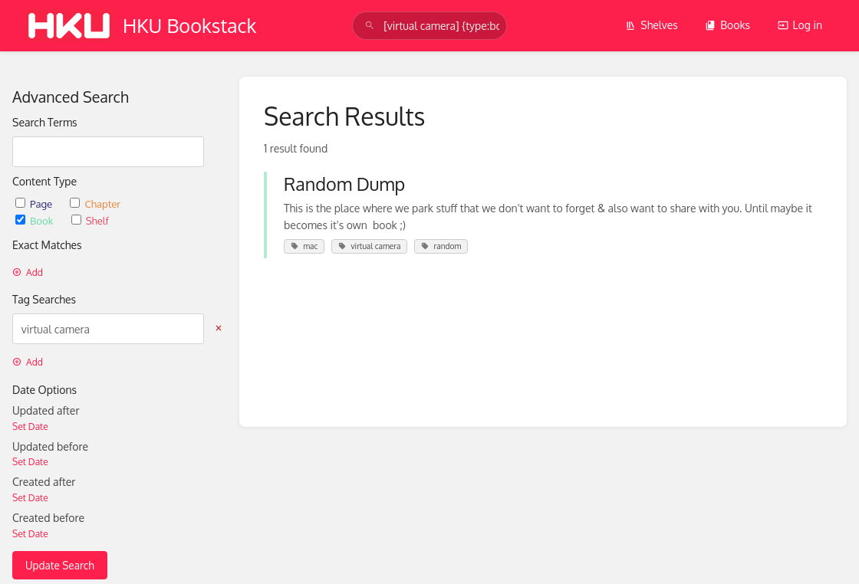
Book (35, 220)
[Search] (369, 25)
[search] (429, 25)
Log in (800, 24)
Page (34, 203)
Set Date (30, 426)
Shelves (651, 24)
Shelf (90, 220)
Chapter (95, 203)
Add (27, 272)
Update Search (59, 565)
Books (727, 24)
